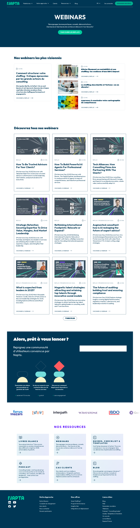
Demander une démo (109, 506)
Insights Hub (75, 506)
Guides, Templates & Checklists (112, 514)
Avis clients (42, 506)
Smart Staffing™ (76, 501)
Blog (104, 501)
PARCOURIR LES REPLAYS (70, 32)
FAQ (104, 504)
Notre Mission (43, 501)
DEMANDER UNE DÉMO (124, 3)
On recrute (106, 516)
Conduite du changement (47, 504)
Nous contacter (44, 509)
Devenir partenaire (45, 511)
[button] (28, 3)
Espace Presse (107, 521)
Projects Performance (78, 504)
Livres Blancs (107, 519)
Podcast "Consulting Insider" (112, 511)
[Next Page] (70, 318)
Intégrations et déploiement (80, 509)
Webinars (106, 509)
